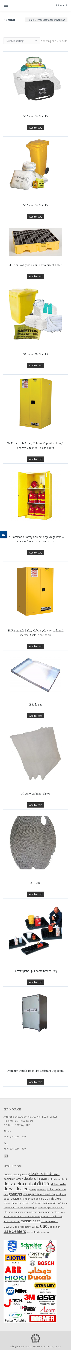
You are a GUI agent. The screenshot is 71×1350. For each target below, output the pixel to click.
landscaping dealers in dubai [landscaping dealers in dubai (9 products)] (51, 1207)
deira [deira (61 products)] (8, 1184)
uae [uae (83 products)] (43, 1226)
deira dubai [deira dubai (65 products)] (25, 1184)
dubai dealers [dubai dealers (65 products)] (17, 1189)
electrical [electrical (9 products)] (41, 1189)
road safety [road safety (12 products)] (25, 1226)
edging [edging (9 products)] (33, 1189)
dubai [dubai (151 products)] (44, 1183)
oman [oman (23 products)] (45, 1221)
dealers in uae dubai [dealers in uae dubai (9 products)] (57, 1179)
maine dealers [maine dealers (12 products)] (54, 1216)
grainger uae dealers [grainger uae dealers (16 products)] (32, 1198)
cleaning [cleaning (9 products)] (17, 1174)
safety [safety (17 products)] (35, 1226)
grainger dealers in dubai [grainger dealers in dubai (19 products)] (39, 1194)
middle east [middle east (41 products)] (30, 1220)
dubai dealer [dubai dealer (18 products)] (58, 1184)
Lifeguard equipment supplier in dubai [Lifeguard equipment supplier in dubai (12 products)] (24, 1212)
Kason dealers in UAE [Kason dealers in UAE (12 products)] (23, 1203)
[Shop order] (22, 40)
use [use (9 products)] (48, 1232)
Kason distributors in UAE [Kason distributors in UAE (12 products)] (48, 1203)
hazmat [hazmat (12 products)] (7, 1203)
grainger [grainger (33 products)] (15, 1194)
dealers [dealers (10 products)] (25, 1174)
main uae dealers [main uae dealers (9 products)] (12, 1221)
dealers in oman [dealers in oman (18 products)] (13, 1179)
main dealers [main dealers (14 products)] (52, 1212)
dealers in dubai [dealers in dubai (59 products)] (44, 1173)
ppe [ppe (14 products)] (17, 1226)
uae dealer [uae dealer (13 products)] (54, 1226)
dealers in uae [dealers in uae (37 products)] (35, 1178)
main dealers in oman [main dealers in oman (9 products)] (29, 1216)
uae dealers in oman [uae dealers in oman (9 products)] (36, 1232)
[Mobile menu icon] (6, 5)
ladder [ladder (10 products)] (22, 1207)
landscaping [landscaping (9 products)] (31, 1207)
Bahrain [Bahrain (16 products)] (8, 1174)
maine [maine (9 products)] (44, 1216)
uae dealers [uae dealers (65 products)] (15, 1231)
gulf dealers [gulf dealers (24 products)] (53, 1198)
